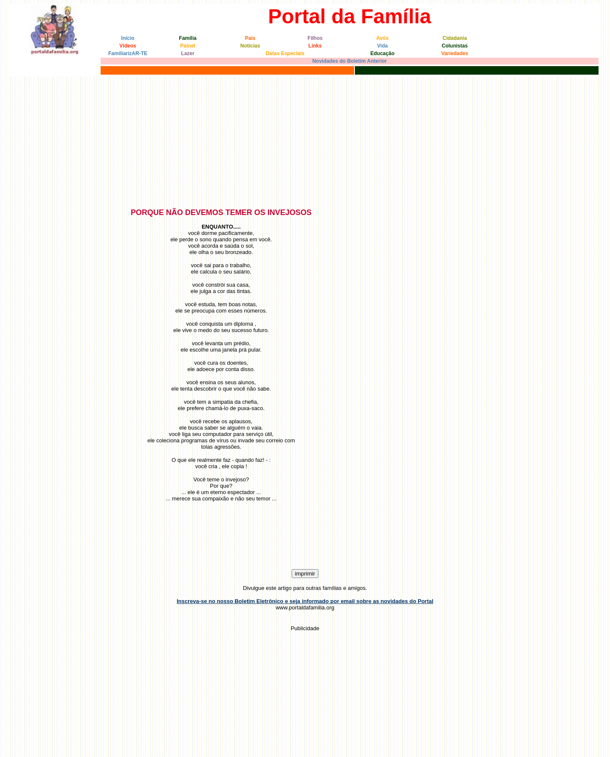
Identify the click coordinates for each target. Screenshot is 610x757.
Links (315, 46)
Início (127, 38)
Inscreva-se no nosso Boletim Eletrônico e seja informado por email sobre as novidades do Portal (305, 601)
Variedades (454, 53)
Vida (382, 46)
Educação (383, 53)
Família (188, 38)
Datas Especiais (285, 53)
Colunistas (455, 46)
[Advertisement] (305, 140)
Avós (382, 38)
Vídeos (127, 46)
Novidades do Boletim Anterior (349, 61)
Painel (187, 46)
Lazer (187, 53)
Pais (250, 38)
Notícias (250, 46)
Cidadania (454, 38)
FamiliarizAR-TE (127, 53)
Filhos (315, 38)
